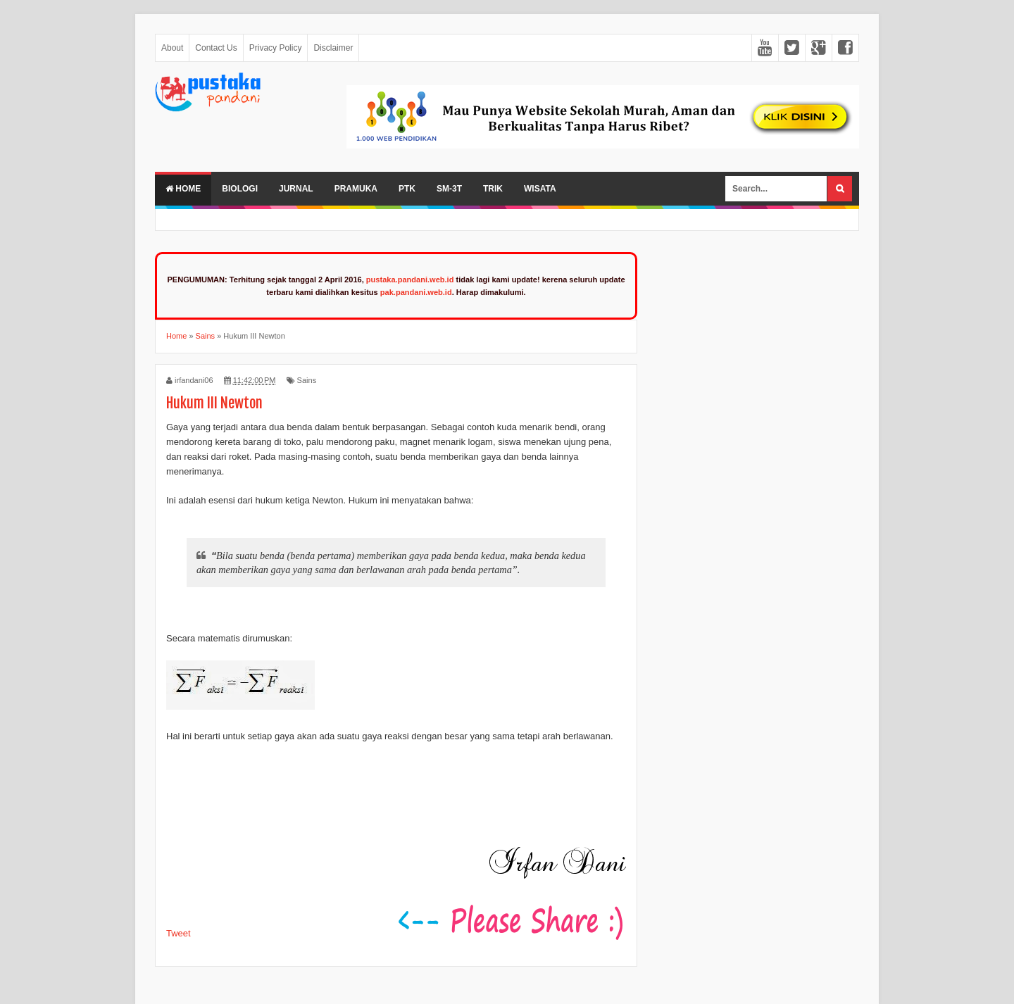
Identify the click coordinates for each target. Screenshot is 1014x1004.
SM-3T (449, 189)
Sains (307, 380)
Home (183, 189)
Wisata (540, 189)
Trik (493, 189)
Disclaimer (333, 48)
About (172, 48)
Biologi (240, 189)
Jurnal (296, 189)
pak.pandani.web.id (416, 292)
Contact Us (216, 48)
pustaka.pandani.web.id (410, 279)
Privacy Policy (275, 48)
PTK (407, 189)
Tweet (178, 933)
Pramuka (355, 189)
